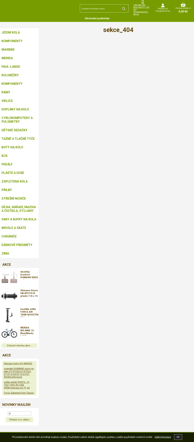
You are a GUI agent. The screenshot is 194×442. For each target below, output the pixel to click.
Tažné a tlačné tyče (18, 139)
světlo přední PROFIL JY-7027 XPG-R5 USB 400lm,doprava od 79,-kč (17, 385)
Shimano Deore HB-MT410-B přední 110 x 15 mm (29, 293)
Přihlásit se (163, 8)
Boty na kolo (12, 147)
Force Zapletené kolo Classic (19, 393)
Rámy (6, 92)
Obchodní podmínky (97, 18)
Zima (5, 253)
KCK (4, 156)
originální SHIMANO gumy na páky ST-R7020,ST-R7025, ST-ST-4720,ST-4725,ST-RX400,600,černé (19, 372)
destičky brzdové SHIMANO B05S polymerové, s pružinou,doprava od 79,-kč (30, 275)
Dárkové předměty (17, 245)
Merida (7, 58)
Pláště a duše (13, 173)
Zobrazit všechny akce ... (19, 345)
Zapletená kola (15, 181)
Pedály (7, 164)
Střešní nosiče (14, 198)
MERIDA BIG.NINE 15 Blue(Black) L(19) (27, 331)
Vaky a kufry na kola (19, 219)
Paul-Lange (11, 66)
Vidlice (7, 101)
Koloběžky (10, 75)
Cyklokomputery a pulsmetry (17, 119)
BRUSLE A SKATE (14, 228)
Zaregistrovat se (163, 11)
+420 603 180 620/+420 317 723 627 (141, 7)
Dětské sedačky (14, 130)
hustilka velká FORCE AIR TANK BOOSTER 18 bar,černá (30, 312)
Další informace (163, 437)
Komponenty (12, 41)
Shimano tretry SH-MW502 (18, 363)
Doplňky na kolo (15, 109)
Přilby (7, 190)
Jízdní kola (11, 32)
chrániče (9, 236)
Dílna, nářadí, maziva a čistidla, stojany (19, 209)
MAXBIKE (8, 49)
